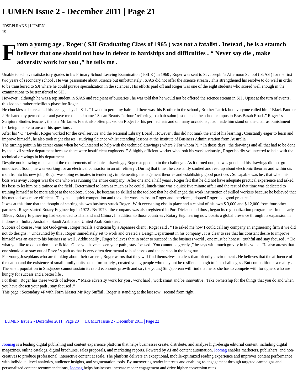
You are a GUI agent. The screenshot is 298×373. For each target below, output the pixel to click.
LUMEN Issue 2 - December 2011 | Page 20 (42, 321)
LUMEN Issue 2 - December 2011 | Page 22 (122, 321)
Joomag (9, 344)
